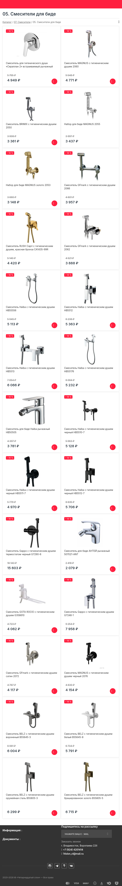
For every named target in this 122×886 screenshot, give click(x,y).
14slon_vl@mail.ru (73, 853)
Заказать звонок (71, 841)
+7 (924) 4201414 (73, 849)
